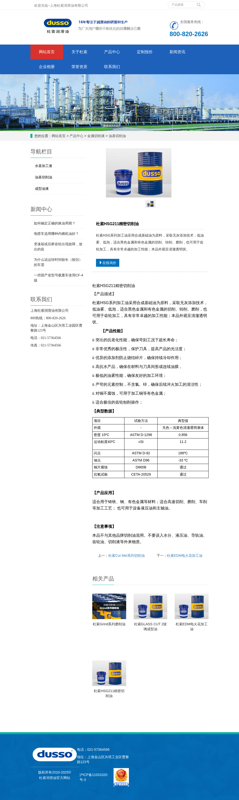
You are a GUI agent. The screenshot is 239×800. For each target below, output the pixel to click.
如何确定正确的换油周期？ (54, 223)
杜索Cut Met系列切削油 (126, 556)
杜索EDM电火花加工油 (184, 556)
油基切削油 (117, 136)
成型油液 (42, 189)
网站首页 (47, 52)
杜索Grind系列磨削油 (109, 624)
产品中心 (76, 136)
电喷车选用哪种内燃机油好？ (56, 234)
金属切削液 (96, 136)
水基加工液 (43, 166)
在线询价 (107, 263)
